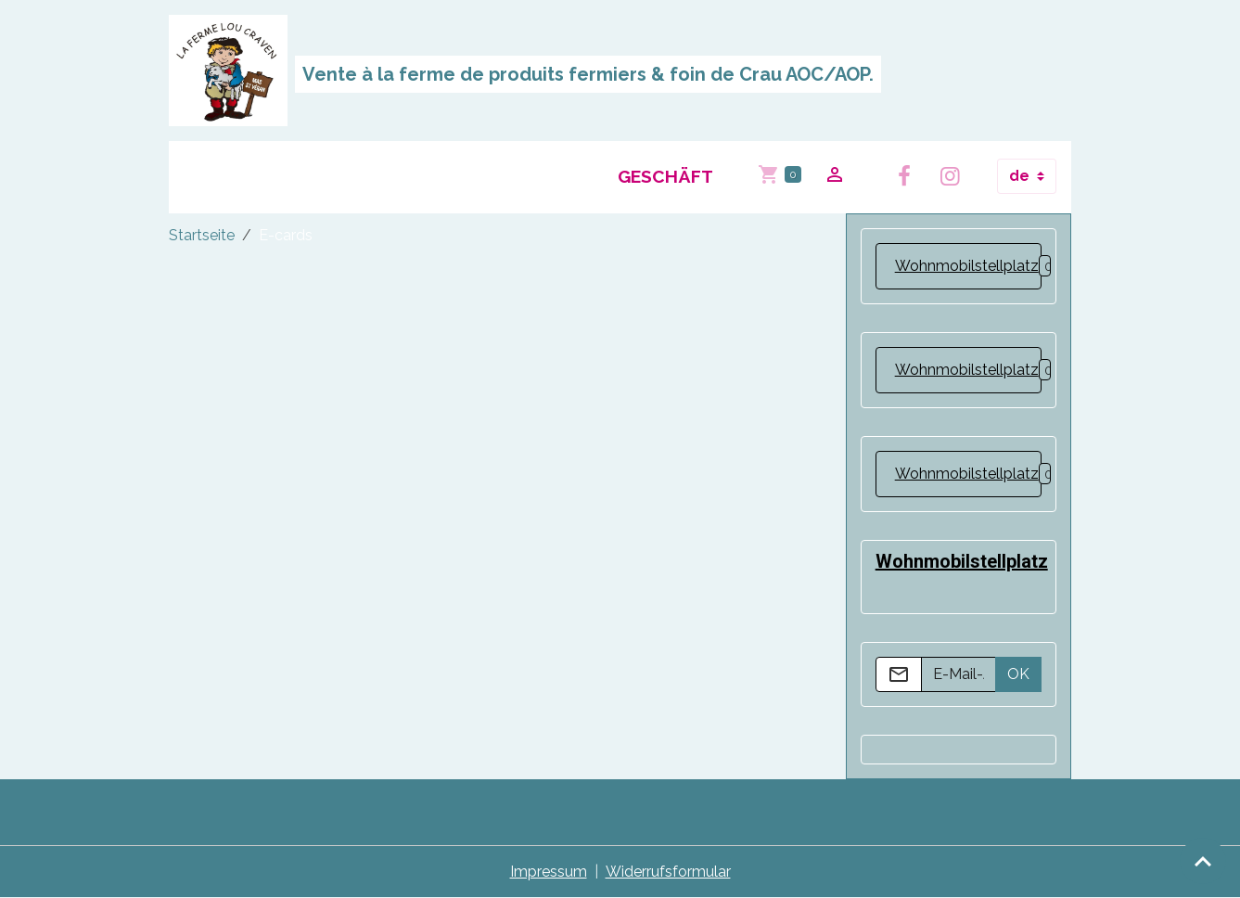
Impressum (548, 871)
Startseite (202, 235)
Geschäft (665, 176)
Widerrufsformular (668, 871)
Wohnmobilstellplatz (967, 266)
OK (1018, 674)
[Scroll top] (1203, 861)
